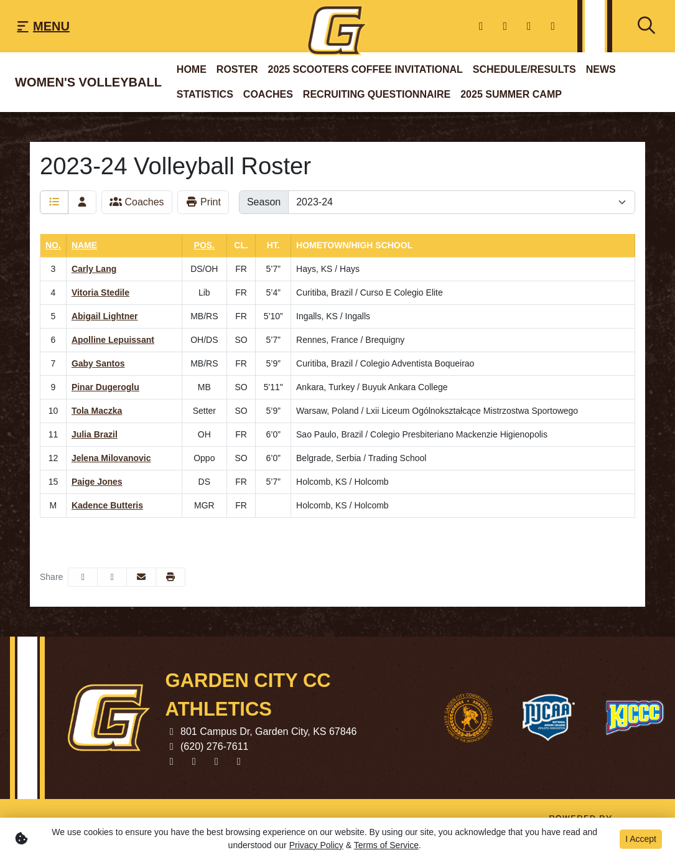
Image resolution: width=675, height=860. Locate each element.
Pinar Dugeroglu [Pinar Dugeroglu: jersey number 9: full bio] (105, 387)
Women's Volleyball (88, 82)
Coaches (268, 94)
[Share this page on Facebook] (83, 577)
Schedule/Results (524, 69)
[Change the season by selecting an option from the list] (461, 202)
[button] (170, 577)
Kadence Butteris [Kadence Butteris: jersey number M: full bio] (107, 505)
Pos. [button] (204, 245)
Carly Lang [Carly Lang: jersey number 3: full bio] (94, 269)
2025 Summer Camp (511, 94)
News (601, 69)
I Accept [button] (640, 839)
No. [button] (53, 245)
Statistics (205, 94)
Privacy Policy (316, 845)
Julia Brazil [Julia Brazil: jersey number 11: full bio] (95, 434)
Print (203, 202)
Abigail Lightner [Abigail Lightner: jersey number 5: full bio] (105, 316)
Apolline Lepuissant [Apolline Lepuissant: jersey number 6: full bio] (113, 340)
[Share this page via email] (141, 577)
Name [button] (84, 245)
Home (192, 69)
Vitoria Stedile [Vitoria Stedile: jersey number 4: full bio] (100, 292)
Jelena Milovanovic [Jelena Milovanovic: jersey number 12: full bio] (111, 458)
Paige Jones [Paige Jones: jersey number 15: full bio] (97, 482)
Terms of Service (386, 845)
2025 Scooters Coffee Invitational (365, 69)
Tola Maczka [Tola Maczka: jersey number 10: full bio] (97, 411)
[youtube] (529, 26)
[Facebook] (481, 26)
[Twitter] (505, 26)
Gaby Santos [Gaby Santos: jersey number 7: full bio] (98, 363)
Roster (237, 69)
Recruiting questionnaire (376, 94)
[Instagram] (553, 26)
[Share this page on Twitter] (112, 577)
